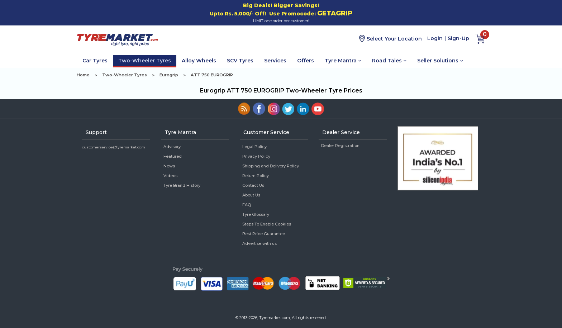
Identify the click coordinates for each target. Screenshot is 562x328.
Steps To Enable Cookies (266, 224)
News (169, 165)
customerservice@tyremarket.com (113, 147)
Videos (170, 175)
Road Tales (389, 60)
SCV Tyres (240, 60)
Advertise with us (259, 243)
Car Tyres (95, 60)
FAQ (246, 204)
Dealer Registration (340, 145)
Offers (305, 60)
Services (275, 60)
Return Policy (255, 175)
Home (83, 74)
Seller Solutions (440, 60)
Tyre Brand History (181, 185)
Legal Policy (254, 146)
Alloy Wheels (199, 60)
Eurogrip (168, 74)
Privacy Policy (256, 156)
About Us (251, 195)
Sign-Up (458, 38)
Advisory (172, 146)
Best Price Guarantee (263, 233)
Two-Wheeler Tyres (144, 60)
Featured (172, 156)
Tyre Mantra (343, 60)
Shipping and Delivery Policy (270, 165)
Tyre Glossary (255, 214)
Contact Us (253, 185)
